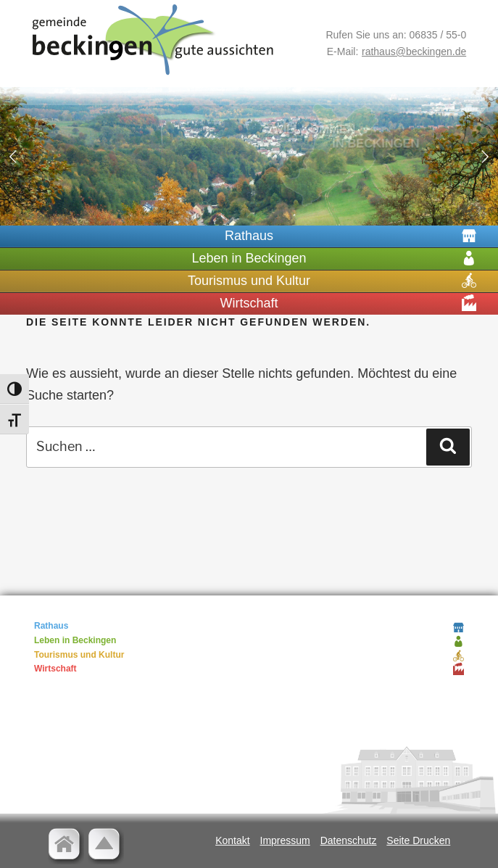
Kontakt (232, 840)
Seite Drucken (418, 840)
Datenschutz (348, 840)
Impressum (285, 840)
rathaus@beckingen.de (414, 51)
